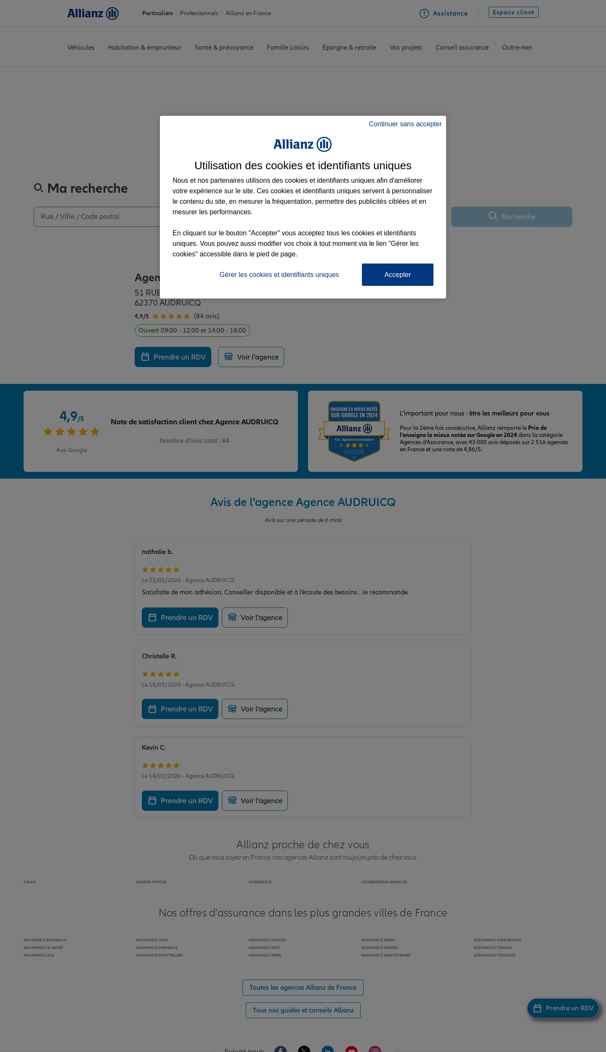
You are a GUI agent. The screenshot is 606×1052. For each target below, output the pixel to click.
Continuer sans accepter (405, 124)
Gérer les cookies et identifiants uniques (279, 274)
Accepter (397, 274)
